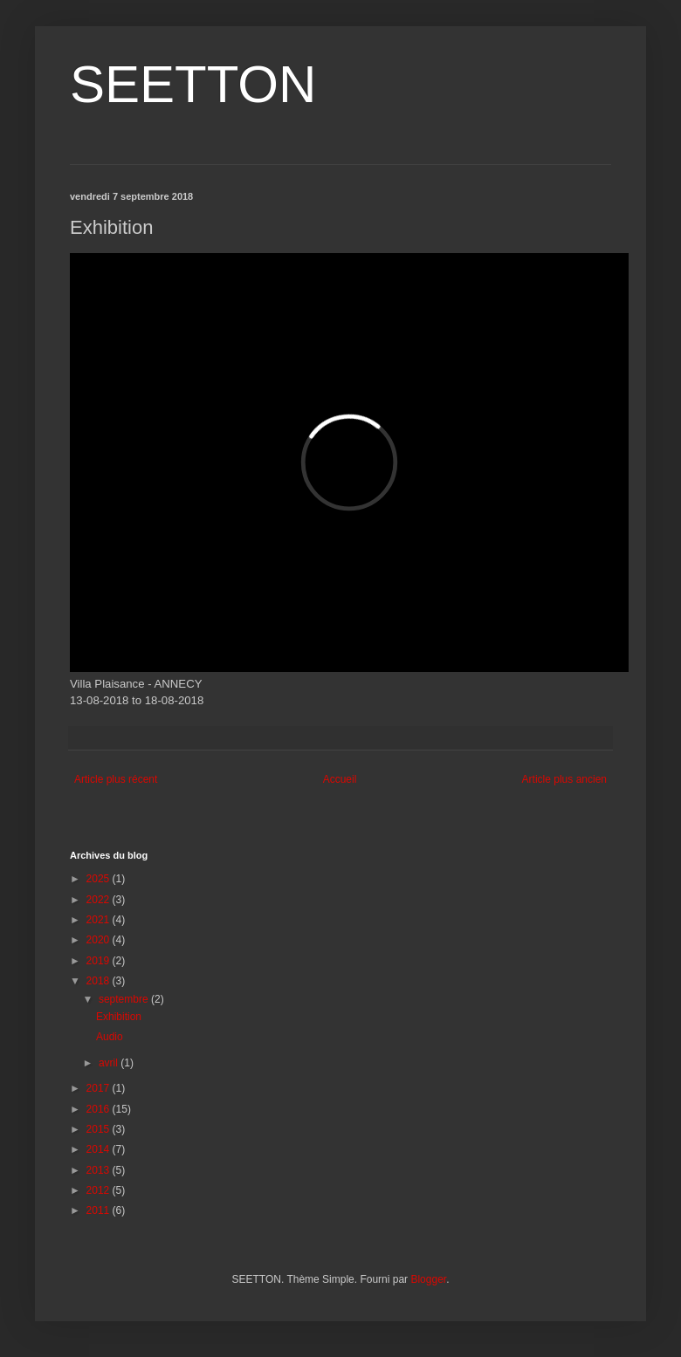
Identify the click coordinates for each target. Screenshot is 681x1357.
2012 (99, 1190)
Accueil (340, 779)
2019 (99, 961)
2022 (99, 900)
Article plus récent (115, 779)
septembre (125, 999)
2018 (99, 981)
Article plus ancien (564, 779)
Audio (109, 1037)
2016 (99, 1109)
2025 (99, 879)
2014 (99, 1149)
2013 (99, 1170)
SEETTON (193, 84)
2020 (99, 940)
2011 (99, 1210)
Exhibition (118, 1017)
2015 (99, 1129)
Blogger (428, 1279)
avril (109, 1063)
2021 (99, 920)
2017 (99, 1088)
